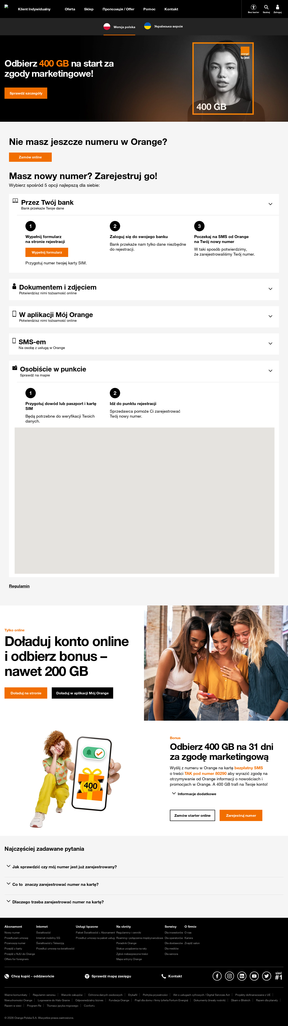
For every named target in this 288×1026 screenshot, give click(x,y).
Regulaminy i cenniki (128, 932)
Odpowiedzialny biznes (89, 1000)
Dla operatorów (174, 938)
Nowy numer (12, 932)
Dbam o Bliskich (240, 1000)
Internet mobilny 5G (48, 938)
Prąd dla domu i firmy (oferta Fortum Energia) (161, 1000)
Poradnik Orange (126, 943)
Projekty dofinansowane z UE (252, 995)
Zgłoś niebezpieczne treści (132, 954)
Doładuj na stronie (25, 693)
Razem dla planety (267, 1000)
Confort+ (89, 1005)
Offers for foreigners (16, 959)
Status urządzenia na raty (131, 948)
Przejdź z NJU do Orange (19, 954)
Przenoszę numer (14, 943)
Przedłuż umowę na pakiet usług (95, 938)
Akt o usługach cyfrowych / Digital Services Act (201, 995)
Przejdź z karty (13, 948)
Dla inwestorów (174, 932)
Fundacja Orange (119, 1000)
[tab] (141, 204)
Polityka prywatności (155, 995)
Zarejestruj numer (241, 815)
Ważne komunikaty (15, 995)
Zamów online (30, 157)
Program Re (34, 1005)
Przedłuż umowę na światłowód (55, 948)
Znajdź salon (192, 943)
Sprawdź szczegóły (25, 93)
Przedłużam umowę (16, 938)
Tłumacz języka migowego (62, 1005)
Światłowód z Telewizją (50, 943)
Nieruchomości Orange (18, 1000)
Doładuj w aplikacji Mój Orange (82, 693)
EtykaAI (132, 995)
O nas (187, 932)
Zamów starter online (192, 815)
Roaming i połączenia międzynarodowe (139, 938)
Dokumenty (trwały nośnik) (209, 1000)
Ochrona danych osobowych (105, 995)
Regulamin (19, 585)
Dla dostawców (174, 943)
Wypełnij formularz (46, 252)
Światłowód (43, 932)
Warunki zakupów (72, 995)
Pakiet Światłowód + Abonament (95, 932)
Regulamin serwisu (44, 995)
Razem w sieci (12, 1005)
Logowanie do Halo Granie (54, 1000)
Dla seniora (171, 954)
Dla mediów (172, 948)
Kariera (188, 938)
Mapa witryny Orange (129, 959)
